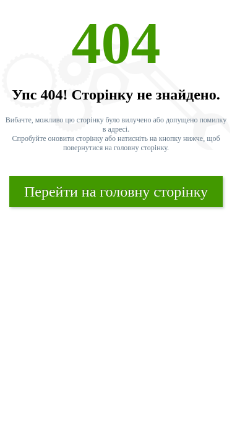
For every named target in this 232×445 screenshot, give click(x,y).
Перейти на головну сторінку (116, 192)
